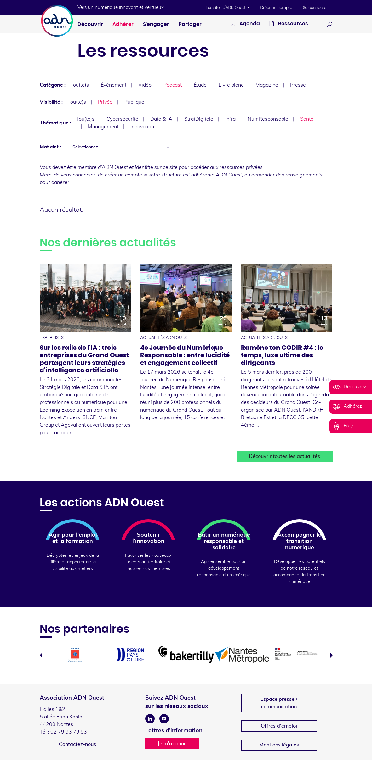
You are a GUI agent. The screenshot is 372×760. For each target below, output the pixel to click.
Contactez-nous (77, 744)
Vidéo (145, 85)
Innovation (142, 126)
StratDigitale (198, 119)
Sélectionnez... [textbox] (86, 147)
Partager (190, 24)
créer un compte (123, 174)
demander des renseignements (287, 174)
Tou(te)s (79, 85)
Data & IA (161, 119)
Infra (230, 119)
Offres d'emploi (279, 725)
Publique (134, 102)
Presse (298, 85)
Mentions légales (279, 744)
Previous (41, 655)
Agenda (245, 24)
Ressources (288, 24)
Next (331, 655)
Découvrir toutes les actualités (284, 456)
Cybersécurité (122, 119)
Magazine (266, 85)
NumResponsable (268, 119)
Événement (113, 85)
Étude (200, 85)
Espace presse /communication (278, 703)
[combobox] (121, 147)
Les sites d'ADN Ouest (226, 7)
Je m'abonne (172, 743)
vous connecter (78, 174)
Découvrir (90, 24)
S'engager (156, 24)
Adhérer (123, 24)
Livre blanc (231, 85)
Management (103, 126)
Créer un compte (276, 7)
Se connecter (315, 7)
